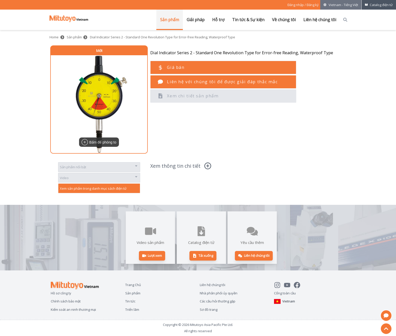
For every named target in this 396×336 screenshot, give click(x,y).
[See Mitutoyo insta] (279, 284)
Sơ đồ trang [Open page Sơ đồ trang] (208, 309)
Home (54, 37)
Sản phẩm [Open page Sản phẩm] (132, 293)
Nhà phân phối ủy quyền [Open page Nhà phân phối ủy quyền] (218, 293)
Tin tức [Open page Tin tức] (130, 301)
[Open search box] (345, 20)
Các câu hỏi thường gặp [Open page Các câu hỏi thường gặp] (217, 301)
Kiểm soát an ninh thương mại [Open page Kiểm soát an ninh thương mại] (73, 309)
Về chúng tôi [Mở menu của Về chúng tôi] (284, 19)
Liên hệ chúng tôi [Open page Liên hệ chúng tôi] (212, 285)
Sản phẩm (74, 37)
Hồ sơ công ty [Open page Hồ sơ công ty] (61, 293)
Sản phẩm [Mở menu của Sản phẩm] (169, 19)
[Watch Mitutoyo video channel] (289, 284)
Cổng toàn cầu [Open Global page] (285, 293)
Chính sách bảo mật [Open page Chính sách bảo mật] (66, 301)
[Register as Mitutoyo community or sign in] (303, 5)
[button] (99, 104)
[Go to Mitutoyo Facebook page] (299, 284)
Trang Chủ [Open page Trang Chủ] (133, 285)
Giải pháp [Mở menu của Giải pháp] (196, 19)
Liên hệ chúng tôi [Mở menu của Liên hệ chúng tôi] (319, 19)
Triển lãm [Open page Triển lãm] (132, 309)
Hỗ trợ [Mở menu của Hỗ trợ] (218, 19)
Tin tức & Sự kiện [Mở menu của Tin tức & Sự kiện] (248, 19)
